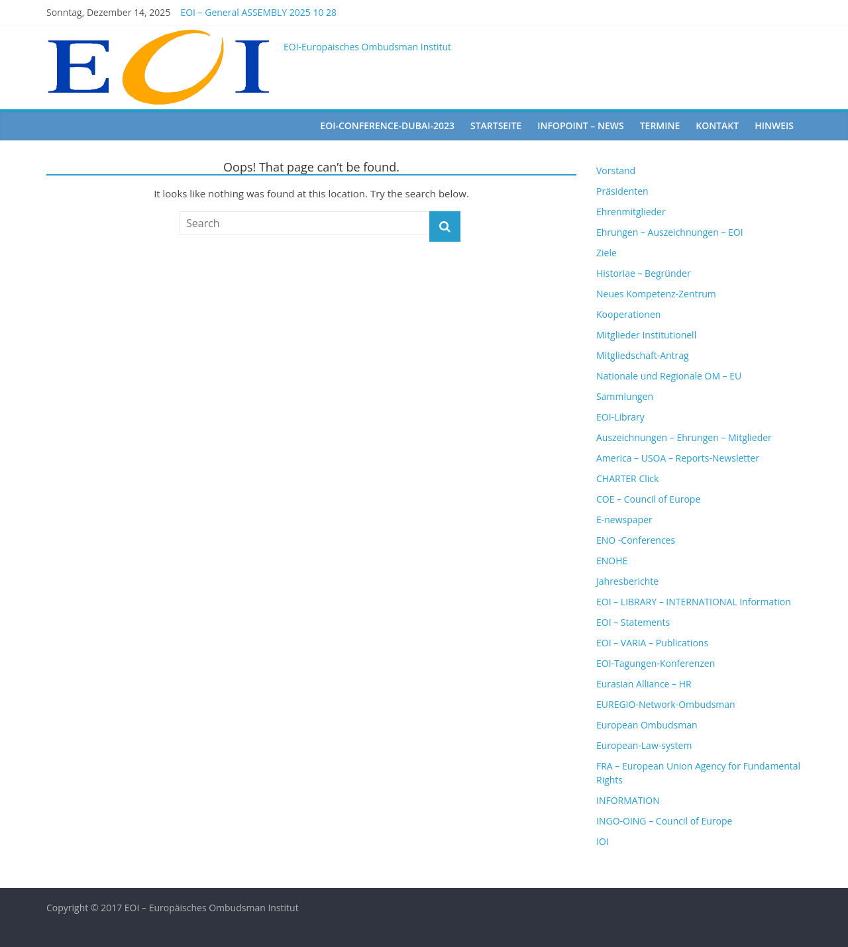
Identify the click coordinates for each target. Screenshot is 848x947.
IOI (602, 841)
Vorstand (615, 170)
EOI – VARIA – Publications (652, 642)
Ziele (606, 252)
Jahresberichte (627, 581)
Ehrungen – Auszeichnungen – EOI (669, 232)
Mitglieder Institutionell (646, 334)
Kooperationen (628, 314)
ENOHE (611, 560)
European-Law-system (644, 745)
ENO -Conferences (635, 540)
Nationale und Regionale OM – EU (668, 376)
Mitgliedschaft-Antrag (642, 355)
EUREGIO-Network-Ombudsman (665, 704)
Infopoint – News (580, 125)
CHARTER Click (627, 478)
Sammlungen (624, 396)
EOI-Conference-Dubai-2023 (387, 125)
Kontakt (717, 125)
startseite (495, 125)
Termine (660, 125)
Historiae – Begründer (643, 273)
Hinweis (774, 125)
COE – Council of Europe (648, 499)
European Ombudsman (647, 725)
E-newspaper (624, 519)
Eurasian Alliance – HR (644, 683)
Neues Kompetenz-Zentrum (656, 293)
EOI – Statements (633, 622)
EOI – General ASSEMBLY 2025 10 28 (258, 12)
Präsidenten (622, 191)
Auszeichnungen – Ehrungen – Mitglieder (684, 437)
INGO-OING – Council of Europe (664, 821)
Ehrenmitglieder (631, 211)
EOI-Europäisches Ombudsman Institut (367, 46)
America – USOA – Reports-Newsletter (677, 458)
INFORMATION (628, 800)
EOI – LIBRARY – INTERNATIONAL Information (693, 601)
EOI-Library (620, 417)
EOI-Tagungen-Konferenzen (655, 663)
